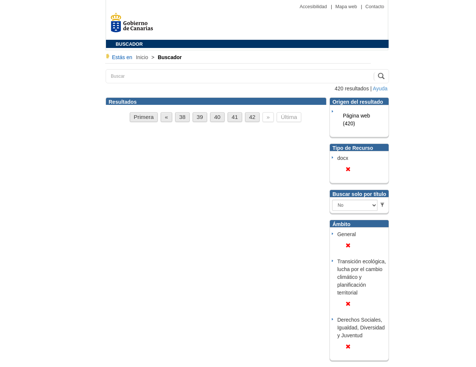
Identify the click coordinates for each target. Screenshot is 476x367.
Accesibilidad (314, 6)
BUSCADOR (129, 44)
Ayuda (380, 88)
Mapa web (346, 6)
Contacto (375, 6)
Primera (144, 117)
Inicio (142, 57)
